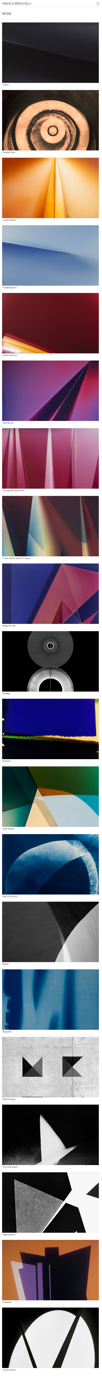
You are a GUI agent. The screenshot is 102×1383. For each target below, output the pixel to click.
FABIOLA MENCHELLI (16, 3)
